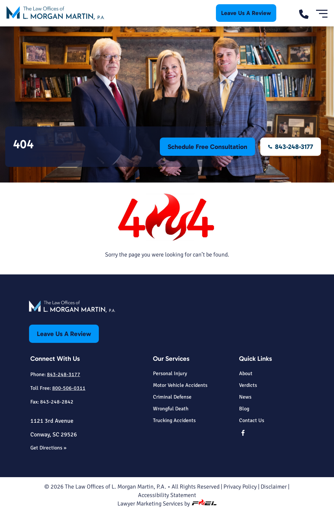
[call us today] (307, 13)
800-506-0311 (68, 388)
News (245, 397)
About (245, 373)
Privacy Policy (240, 486)
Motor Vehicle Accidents (180, 385)
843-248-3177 (290, 147)
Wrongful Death (171, 408)
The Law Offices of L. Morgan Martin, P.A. (115, 486)
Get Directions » (48, 448)
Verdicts (248, 385)
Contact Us (251, 420)
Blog (244, 408)
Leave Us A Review (246, 13)
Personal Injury (170, 373)
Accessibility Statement (167, 495)
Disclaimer (274, 486)
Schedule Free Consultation (207, 147)
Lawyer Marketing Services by (167, 503)
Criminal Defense (172, 397)
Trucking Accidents (174, 420)
